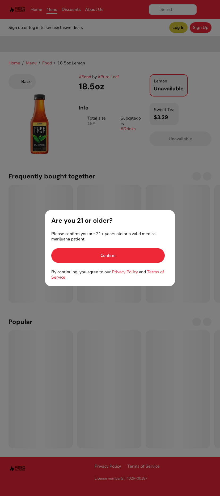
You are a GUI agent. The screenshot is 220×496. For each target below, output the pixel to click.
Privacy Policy (125, 272)
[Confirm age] (108, 255)
